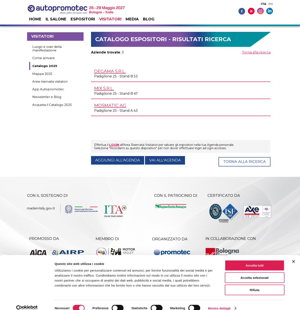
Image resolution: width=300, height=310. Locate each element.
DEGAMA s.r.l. (110, 71)
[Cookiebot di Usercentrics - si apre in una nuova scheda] (27, 302)
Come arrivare (43, 58)
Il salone (56, 19)
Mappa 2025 (42, 74)
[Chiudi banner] (293, 255)
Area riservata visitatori (50, 81)
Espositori (83, 19)
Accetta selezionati (254, 271)
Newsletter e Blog (46, 97)
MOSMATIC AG (110, 105)
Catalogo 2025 (44, 66)
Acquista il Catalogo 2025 (52, 105)
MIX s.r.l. (104, 88)
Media (132, 19)
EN (270, 4)
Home (35, 19)
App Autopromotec (48, 89)
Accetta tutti (255, 259)
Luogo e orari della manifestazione (47, 48)
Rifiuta (255, 283)
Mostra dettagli (219, 302)
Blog (148, 19)
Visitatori (110, 19)
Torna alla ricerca (256, 52)
